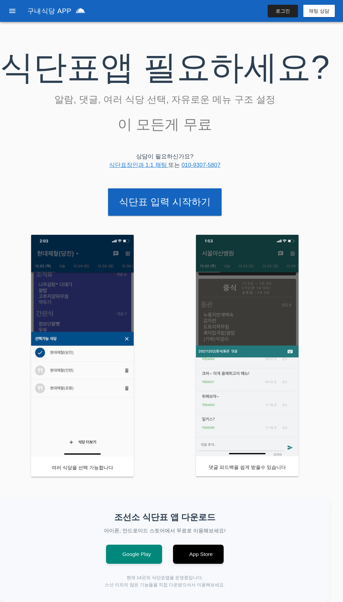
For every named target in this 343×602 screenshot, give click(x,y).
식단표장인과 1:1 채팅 (138, 165)
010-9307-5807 (201, 165)
